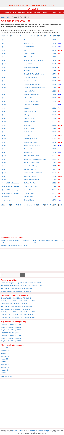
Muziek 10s (5, 351)
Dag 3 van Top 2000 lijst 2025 (11, 330)
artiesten (48, 432)
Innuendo (27, 108)
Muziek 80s (5, 359)
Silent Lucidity (28, 197)
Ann (25, 40)
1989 (54, 70)
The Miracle (28, 152)
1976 (54, 87)
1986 (54, 53)
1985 (54, 125)
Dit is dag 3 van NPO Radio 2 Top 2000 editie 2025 (18, 314)
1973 (54, 200)
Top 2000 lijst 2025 (33, 12)
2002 (54, 183)
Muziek (44, 12)
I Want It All (28, 98)
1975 (54, 50)
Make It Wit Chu (29, 190)
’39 (25, 50)
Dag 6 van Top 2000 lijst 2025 (11, 338)
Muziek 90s (5, 356)
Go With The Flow (30, 183)
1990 (54, 197)
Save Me (27, 135)
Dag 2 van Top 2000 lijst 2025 (11, 327)
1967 (54, 47)
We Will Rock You (30, 169)
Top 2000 (32, 8)
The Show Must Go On (31, 156)
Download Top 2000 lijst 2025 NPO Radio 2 (15, 309)
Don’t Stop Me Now (30, 77)
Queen (4, 50)
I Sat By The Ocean (30, 186)
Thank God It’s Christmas (32, 145)
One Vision (27, 125)
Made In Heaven (29, 122)
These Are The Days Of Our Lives (35, 159)
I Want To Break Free (31, 101)
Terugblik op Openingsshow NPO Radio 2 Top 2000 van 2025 (21, 285)
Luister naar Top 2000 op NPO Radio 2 (14, 303)
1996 (54, 57)
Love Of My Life (29, 118)
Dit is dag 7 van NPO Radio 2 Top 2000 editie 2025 (18, 301)
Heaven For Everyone (31, 94)
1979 (54, 74)
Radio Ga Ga (28, 132)
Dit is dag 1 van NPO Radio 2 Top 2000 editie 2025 (18, 312)
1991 (54, 104)
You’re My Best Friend (31, 179)
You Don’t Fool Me (30, 176)
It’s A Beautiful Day (30, 111)
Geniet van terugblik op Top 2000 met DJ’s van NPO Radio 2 (21, 283)
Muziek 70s (5, 362)
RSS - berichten (6, 376)
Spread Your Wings (30, 142)
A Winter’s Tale (29, 57)
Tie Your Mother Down (31, 162)
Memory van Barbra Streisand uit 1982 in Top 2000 (48, 241)
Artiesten (53, 12)
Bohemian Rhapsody (31, 67)
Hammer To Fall (29, 91)
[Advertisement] (32, 2)
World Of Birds (29, 47)
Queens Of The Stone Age (10, 183)
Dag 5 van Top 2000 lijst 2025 (11, 335)
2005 (54, 190)
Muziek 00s (5, 353)
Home (2, 17)
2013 (54, 186)
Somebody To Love (30, 139)
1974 (54, 115)
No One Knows (29, 193)
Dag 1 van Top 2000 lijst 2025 (11, 324)
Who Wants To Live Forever (33, 173)
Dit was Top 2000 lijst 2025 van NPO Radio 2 (16, 291)
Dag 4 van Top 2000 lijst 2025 (11, 333)
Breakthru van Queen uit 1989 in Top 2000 (15, 245)
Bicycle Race (28, 64)
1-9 (2, 36)
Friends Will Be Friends (31, 84)
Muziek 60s (5, 364)
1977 (54, 162)
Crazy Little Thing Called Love (34, 74)
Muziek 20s (5, 348)
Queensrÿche (6, 197)
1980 (54, 60)
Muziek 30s (5, 373)
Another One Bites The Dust (33, 60)
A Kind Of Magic (29, 53)
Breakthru (27, 70)
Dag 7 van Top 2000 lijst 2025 (11, 341)
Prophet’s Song (29, 128)
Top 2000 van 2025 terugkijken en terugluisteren (17, 288)
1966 (54, 40)
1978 (54, 64)
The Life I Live (28, 43)
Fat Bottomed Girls (30, 81)
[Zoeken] (22, 275)
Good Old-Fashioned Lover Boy (34, 87)
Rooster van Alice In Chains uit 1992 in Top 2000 (15, 241)
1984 (54, 91)
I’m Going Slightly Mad (31, 104)
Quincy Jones (6, 200)
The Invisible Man (30, 149)
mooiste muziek (26, 432)
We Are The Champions (32, 166)
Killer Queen (28, 115)
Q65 (3, 40)
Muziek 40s (5, 370)
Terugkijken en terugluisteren (14, 12)
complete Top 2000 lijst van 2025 (39, 430)
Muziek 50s (5, 367)
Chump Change (29, 200)
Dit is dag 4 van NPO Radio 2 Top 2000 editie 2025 (18, 317)
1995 (54, 94)
